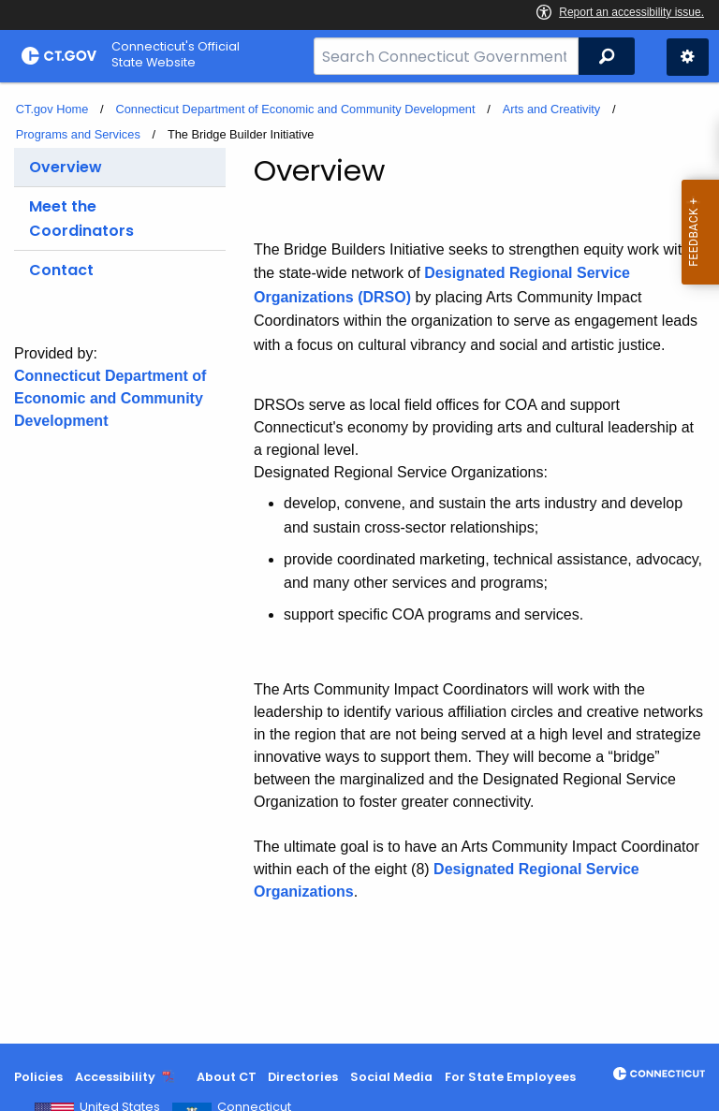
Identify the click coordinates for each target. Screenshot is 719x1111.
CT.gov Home (52, 109)
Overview (65, 167)
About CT (227, 1077)
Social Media (391, 1077)
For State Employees (510, 1077)
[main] (359, 563)
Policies (38, 1077)
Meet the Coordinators (81, 218)
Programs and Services (78, 134)
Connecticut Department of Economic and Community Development (295, 109)
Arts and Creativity (552, 109)
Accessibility (115, 1077)
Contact (61, 270)
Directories (303, 1077)
